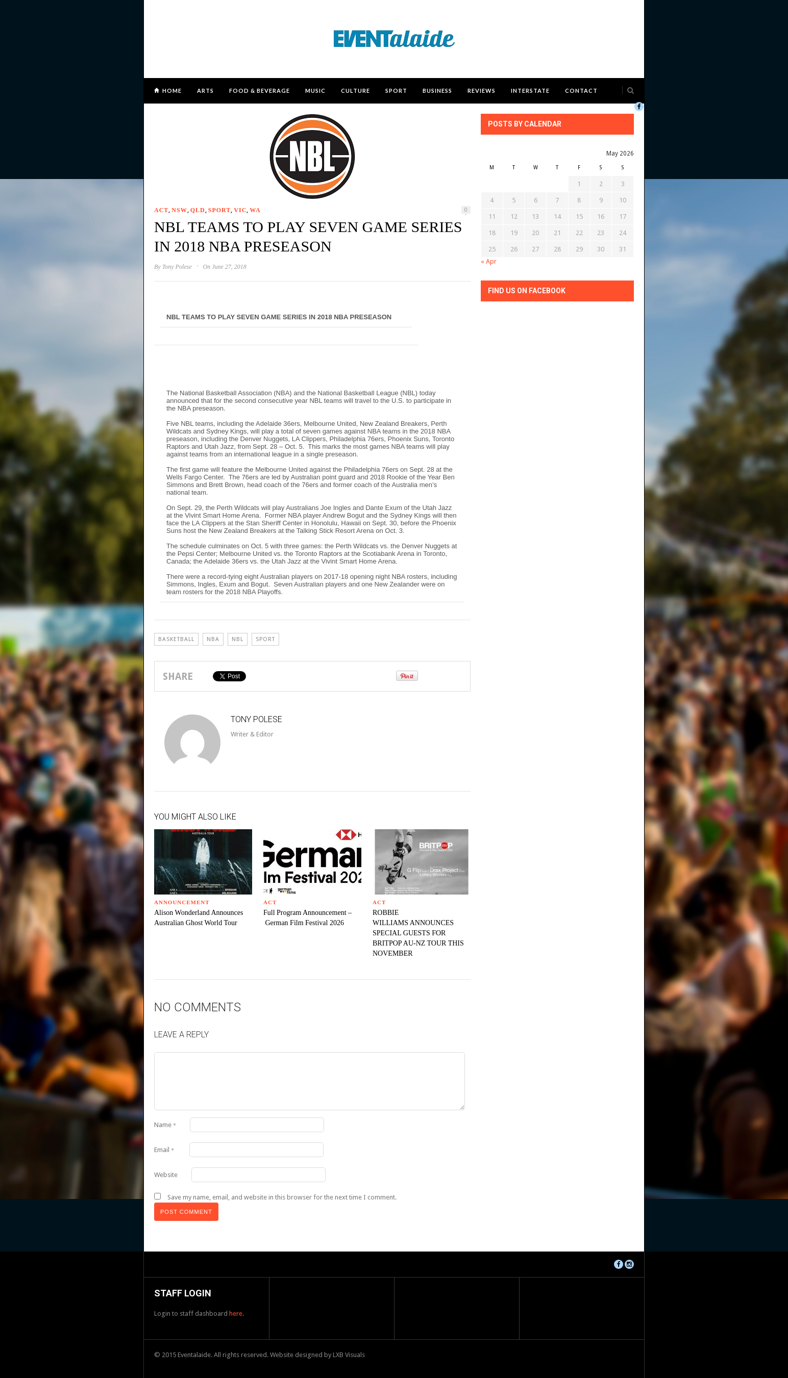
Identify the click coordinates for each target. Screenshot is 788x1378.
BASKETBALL (176, 639)
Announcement (182, 902)
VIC (240, 210)
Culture (355, 90)
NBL (237, 639)
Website (166, 1175)
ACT (161, 210)
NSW (179, 210)
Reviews (481, 90)
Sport (396, 90)
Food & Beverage (259, 90)
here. (236, 1313)
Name (165, 1125)
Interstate (530, 90)
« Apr (489, 261)
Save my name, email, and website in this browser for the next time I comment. (282, 1197)
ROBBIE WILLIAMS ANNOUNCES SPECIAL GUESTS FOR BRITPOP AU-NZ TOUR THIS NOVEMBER (418, 933)
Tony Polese (177, 266)
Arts (205, 90)
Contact (581, 90)
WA (255, 210)
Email (164, 1150)
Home (172, 90)
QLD (197, 210)
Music (315, 90)
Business (437, 90)
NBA (213, 639)
